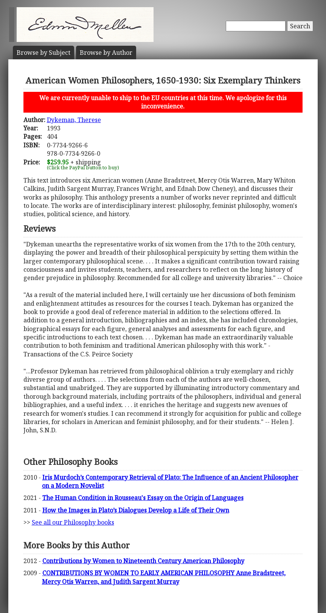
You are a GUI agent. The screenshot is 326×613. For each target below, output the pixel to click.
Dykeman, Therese (74, 120)
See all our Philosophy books (73, 522)
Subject (43, 53)
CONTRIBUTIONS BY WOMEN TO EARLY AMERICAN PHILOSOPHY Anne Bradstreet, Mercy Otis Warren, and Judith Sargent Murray (164, 577)
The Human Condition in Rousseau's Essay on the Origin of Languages (143, 498)
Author (106, 53)
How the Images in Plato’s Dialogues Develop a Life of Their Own (135, 510)
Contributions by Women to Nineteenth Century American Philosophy (143, 561)
